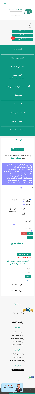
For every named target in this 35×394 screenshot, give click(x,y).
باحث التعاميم (22, 35)
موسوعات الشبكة (17, 332)
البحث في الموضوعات (12, 210)
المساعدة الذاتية (15, 291)
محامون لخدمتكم (17, 342)
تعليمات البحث (17, 149)
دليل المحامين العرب (17, 335)
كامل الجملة (26, 200)
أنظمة (18, 49)
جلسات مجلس (17, 113)
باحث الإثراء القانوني (20, 39)
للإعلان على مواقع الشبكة (17, 354)
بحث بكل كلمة (14, 200)
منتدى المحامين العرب (17, 338)
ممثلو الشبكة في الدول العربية (17, 360)
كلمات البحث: (28, 188)
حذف (23, 233)
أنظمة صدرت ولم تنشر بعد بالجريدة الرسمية (17, 77)
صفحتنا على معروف (18, 313)
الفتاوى (17, 121)
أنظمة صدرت (18, 86)
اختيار (29, 233)
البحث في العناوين (23, 211)
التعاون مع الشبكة (17, 357)
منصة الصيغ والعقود (17, 345)
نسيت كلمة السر (27, 281)
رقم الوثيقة (28, 221)
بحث (30, 237)
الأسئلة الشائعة (17, 322)
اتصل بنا (17, 381)
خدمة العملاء (15, 285)
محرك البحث (22, 31)
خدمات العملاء (15, 159)
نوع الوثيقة (28, 228)
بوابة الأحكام (17, 130)
